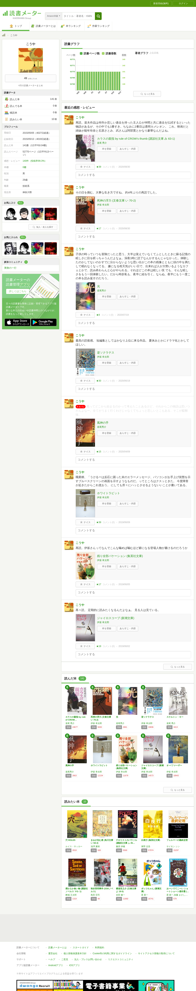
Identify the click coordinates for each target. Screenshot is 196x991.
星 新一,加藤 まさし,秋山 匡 (178, 895)
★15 (98, 451)
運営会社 (52, 936)
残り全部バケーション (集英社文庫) (120, 556)
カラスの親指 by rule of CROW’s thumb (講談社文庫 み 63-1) (136, 138)
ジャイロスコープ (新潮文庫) (115, 618)
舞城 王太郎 (71, 895)
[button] (98, 16)
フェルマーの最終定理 (177, 840)
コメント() (109, 167)
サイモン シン (173, 846)
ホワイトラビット (108, 493)
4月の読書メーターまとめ (30, 85)
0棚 (24, 167)
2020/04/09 (124, 451)
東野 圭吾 (145, 846)
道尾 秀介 (102, 143)
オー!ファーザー (174, 765)
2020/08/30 (124, 167)
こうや (80, 117)
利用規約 (99, 930)
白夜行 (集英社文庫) (150, 840)
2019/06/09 (124, 522)
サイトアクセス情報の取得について (156, 936)
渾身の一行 (10, 267)
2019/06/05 (124, 584)
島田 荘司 (95, 895)
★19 (98, 646)
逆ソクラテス (105, 352)
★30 (98, 380)
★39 (98, 166)
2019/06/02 (124, 646)
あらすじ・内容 (128, 148)
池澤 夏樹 (95, 846)
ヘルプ (51, 942)
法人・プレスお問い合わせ (88, 942)
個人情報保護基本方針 (75, 936)
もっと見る (147, 94)
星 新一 (144, 895)
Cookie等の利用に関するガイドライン (112, 936)
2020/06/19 (124, 381)
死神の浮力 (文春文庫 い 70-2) (116, 200)
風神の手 (103, 422)
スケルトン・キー (175, 717)
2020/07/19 (123, 315)
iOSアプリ (74, 948)
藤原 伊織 (120, 846)
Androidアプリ (55, 948)
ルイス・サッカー (73, 846)
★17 (98, 228)
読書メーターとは (57, 930)
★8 (98, 315)
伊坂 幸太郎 (103, 204)
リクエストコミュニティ (120, 942)
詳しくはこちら (17, 291)
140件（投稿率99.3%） (35, 161)
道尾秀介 (101, 290)
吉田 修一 (120, 895)
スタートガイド (81, 930)
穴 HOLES (70, 840)
